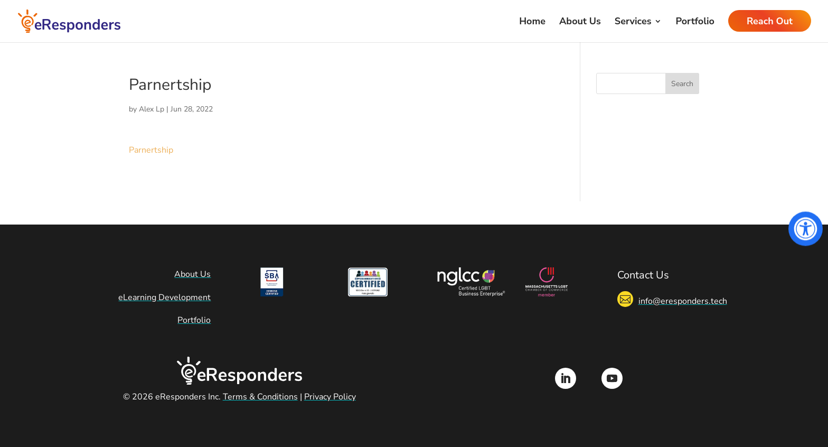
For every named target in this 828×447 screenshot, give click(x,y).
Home (532, 22)
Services (633, 22)
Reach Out (770, 22)
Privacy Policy (330, 397)
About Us (580, 22)
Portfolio (694, 22)
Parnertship (151, 150)
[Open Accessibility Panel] (805, 229)
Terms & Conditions (260, 397)
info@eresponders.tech (682, 301)
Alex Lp (151, 109)
